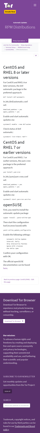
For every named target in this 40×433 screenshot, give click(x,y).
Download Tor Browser (14, 321)
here (5, 268)
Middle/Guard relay (24, 47)
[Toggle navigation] (35, 5)
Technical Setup (11, 47)
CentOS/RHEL (10, 50)
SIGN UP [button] (7, 391)
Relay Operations (26, 45)
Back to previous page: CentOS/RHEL (17, 279)
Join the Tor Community (11, 45)
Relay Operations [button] (19, 41)
